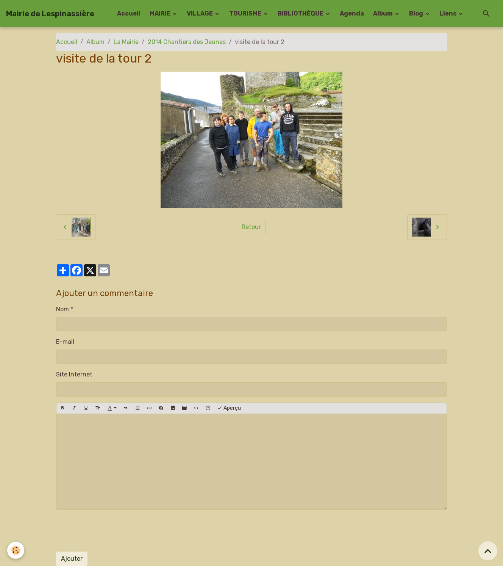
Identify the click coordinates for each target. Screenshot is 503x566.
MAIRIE (161, 13)
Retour (251, 226)
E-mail (65, 341)
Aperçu (229, 408)
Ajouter (72, 558)
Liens (448, 13)
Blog (416, 13)
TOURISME (245, 13)
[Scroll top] (487, 550)
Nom (62, 309)
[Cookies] (16, 550)
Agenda (352, 13)
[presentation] (113, 531)
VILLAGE (200, 13)
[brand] (50, 13)
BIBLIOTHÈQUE (301, 13)
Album (383, 13)
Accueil (129, 13)
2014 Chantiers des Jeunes (187, 41)
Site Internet (74, 374)
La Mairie (126, 41)
